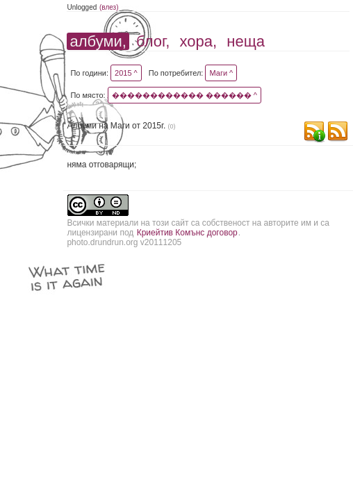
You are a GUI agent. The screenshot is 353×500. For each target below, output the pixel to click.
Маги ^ (221, 73)
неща (246, 41)
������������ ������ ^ (184, 95)
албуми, (97, 41)
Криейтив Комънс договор (187, 233)
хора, (198, 41)
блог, (153, 41)
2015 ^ (126, 73)
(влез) (109, 7)
